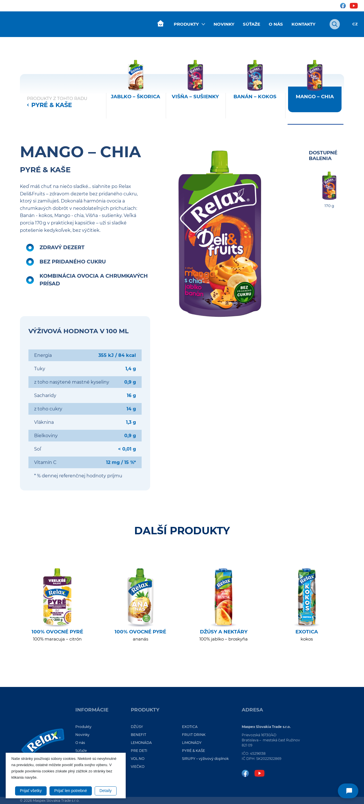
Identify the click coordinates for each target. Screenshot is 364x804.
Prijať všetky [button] (31, 790)
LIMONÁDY (192, 742)
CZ (355, 24)
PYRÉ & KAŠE (51, 105)
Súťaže (251, 24)
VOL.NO (137, 758)
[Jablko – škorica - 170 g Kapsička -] (135, 91)
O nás (276, 24)
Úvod (160, 23)
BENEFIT (138, 735)
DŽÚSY (137, 727)
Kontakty (303, 24)
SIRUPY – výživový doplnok (205, 758)
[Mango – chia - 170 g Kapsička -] (315, 91)
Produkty (186, 24)
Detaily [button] (106, 790)
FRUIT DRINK (194, 735)
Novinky (224, 24)
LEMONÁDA (141, 742)
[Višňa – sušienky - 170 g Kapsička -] (195, 91)
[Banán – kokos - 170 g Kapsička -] (255, 91)
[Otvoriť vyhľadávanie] (335, 24)
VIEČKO (137, 766)
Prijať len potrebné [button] (70, 790)
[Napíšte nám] (348, 790)
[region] (223, 91)
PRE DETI (139, 750)
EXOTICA (190, 727)
